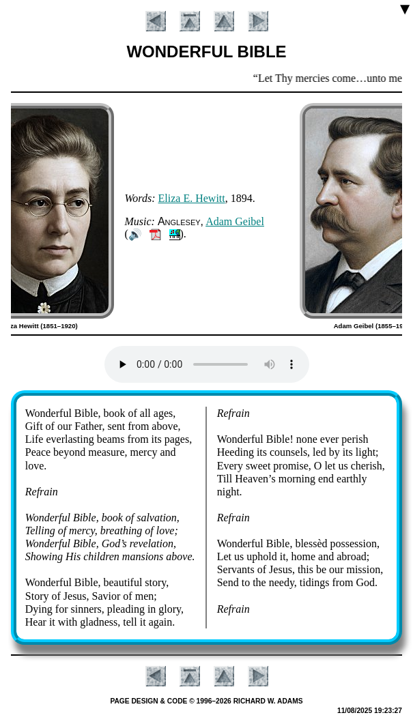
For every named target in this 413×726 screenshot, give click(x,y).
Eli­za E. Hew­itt (191, 198)
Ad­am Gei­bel (234, 221)
